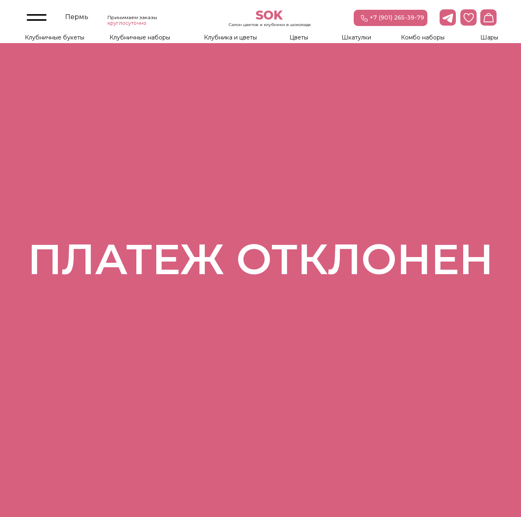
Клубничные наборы (139, 37)
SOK (269, 15)
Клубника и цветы (230, 37)
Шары (489, 37)
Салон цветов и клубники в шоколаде (270, 24)
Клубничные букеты (54, 37)
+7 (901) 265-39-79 (397, 17)
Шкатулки (356, 37)
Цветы (298, 37)
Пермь (76, 17)
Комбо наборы (422, 37)
